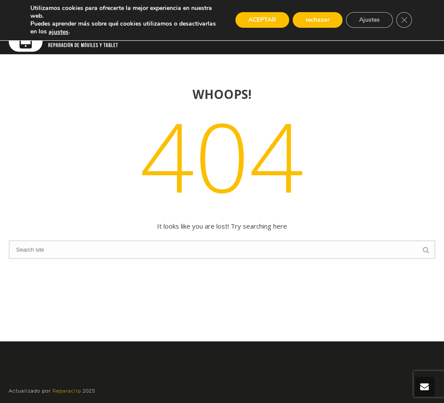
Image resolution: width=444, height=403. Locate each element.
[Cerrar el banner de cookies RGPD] (404, 20)
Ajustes (369, 20)
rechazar (316, 20)
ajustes (100, 32)
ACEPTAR (259, 20)
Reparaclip (67, 391)
